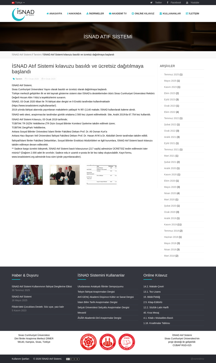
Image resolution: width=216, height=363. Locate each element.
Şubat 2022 (170, 124)
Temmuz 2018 (171, 230)
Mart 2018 (169, 255)
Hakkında (74, 13)
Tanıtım (17, 79)
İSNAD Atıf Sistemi (22, 296)
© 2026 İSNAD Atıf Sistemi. (47, 358)
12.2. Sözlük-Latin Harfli (156, 307)
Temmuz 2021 (171, 149)
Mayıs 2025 (170, 80)
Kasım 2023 (170, 87)
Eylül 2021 (169, 143)
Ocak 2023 (170, 105)
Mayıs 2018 (170, 243)
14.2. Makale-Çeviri (153, 286)
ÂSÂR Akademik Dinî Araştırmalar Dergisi (99, 318)
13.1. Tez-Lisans (152, 291)
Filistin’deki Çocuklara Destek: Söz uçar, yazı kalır (38, 306)
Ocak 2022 (170, 130)
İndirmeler (95, 13)
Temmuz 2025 (171, 74)
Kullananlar (170, 13)
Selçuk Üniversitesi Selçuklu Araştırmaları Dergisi (103, 307)
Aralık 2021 (170, 137)
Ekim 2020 (169, 180)
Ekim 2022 (169, 112)
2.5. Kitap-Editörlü (152, 302)
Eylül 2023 (169, 99)
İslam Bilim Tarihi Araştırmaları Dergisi (97, 302)
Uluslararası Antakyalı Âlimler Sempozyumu (101, 286)
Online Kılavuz (143, 13)
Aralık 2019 (170, 218)
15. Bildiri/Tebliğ (151, 297)
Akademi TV (118, 13)
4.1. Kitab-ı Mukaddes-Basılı (158, 318)
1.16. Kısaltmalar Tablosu (156, 323)
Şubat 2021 (170, 162)
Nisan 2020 (170, 193)
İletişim (192, 13)
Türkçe (18, 2)
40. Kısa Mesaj (151, 312)
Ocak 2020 (170, 212)
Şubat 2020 (170, 205)
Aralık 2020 (170, 168)
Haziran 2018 (171, 237)
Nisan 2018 (170, 249)
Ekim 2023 (169, 93)
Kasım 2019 (170, 224)
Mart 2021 (169, 155)
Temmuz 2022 (171, 118)
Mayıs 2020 (170, 187)
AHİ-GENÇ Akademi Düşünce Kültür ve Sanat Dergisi (106, 297)
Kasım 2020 (170, 174)
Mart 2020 (169, 199)
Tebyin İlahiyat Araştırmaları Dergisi (96, 291)
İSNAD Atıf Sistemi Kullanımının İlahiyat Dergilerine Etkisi (42, 286)
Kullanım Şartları (20, 358)
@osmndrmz (197, 358)
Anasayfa (54, 13)
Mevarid (82, 312)
